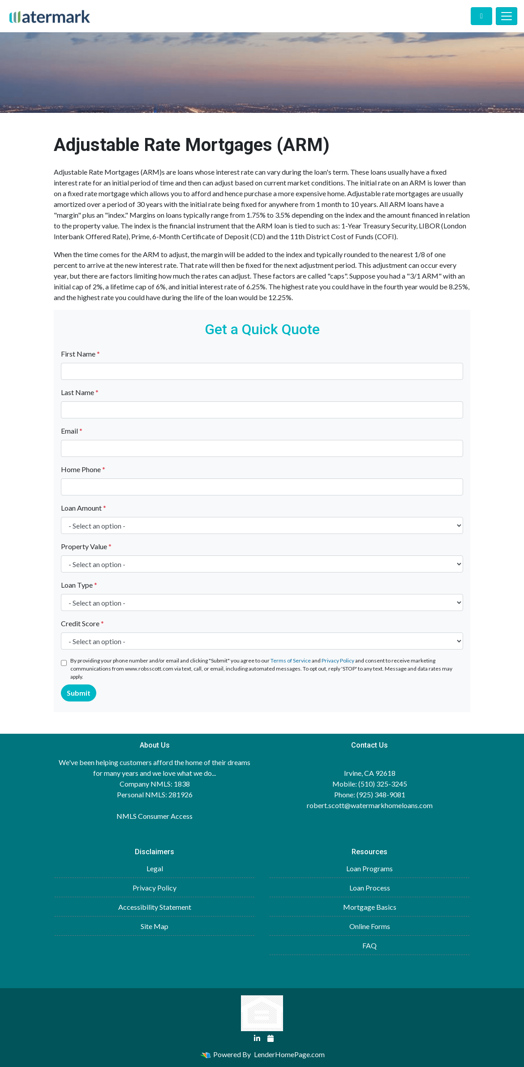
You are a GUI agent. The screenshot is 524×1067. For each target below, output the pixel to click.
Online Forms (369, 926)
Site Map (154, 926)
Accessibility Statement (154, 907)
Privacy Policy (338, 660)
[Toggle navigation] (506, 16)
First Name (80, 353)
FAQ (369, 945)
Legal (154, 868)
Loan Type (79, 585)
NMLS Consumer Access (154, 816)
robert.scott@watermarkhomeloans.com (370, 805)
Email (71, 430)
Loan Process (369, 887)
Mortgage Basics (369, 907)
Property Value (86, 546)
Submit (78, 692)
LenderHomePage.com (289, 1054)
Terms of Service (291, 660)
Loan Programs (369, 868)
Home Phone (83, 469)
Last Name (80, 392)
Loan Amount (83, 507)
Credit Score (82, 623)
